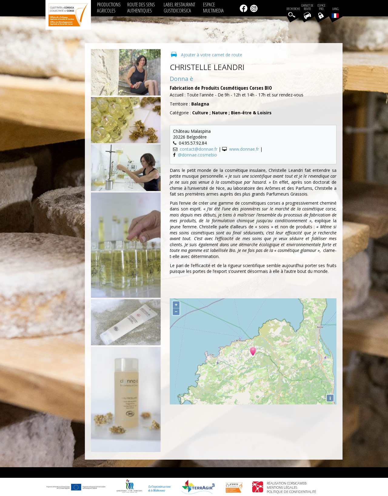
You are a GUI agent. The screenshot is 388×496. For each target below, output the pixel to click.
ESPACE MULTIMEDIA (213, 7)
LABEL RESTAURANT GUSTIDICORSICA (179, 7)
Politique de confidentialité (291, 491)
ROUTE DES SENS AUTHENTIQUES (141, 7)
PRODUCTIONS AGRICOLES (109, 7)
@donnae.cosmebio (197, 155)
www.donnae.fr (244, 149)
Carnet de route (307, 7)
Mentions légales (282, 487)
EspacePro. (321, 7)
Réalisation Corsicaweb (286, 483)
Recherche (293, 9)
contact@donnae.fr (198, 149)
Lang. (335, 12)
